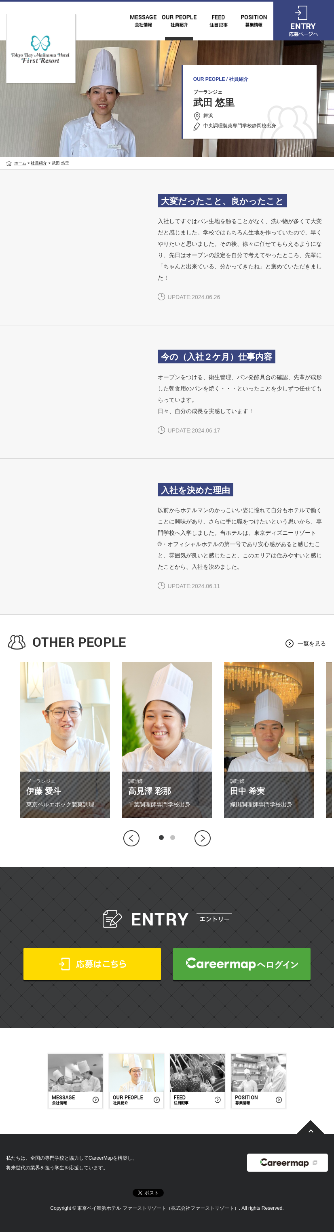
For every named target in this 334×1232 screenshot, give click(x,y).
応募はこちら (92, 964)
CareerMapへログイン (242, 964)
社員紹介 (39, 163)
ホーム (20, 163)
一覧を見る (312, 643)
